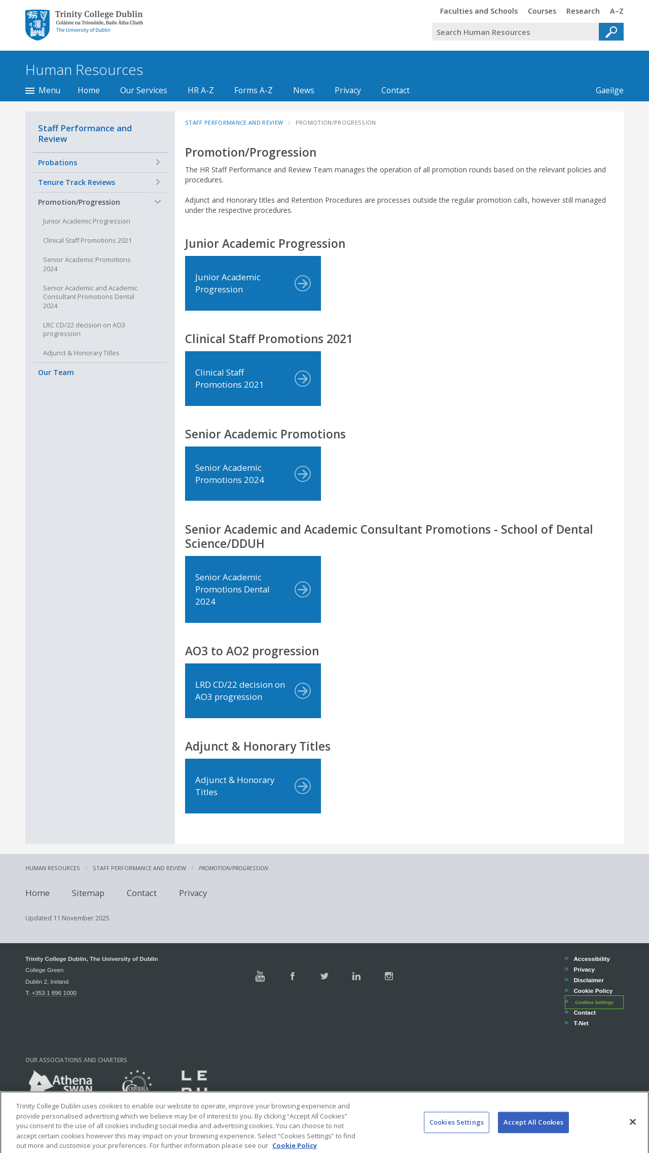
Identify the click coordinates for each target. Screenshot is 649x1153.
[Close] (633, 1133)
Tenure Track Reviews (76, 182)
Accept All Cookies (533, 1132)
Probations (57, 162)
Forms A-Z (253, 90)
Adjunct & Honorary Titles (81, 353)
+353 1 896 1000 (53, 992)
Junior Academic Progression (86, 221)
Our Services (143, 90)
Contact (395, 90)
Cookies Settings (594, 1002)
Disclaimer (588, 980)
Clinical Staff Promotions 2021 (87, 240)
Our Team (56, 372)
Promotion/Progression (79, 202)
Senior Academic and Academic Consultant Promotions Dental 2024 (90, 297)
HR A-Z (201, 90)
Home (89, 90)
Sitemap (88, 892)
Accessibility (591, 958)
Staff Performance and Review (85, 133)
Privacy (348, 90)
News (303, 90)
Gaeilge (605, 90)
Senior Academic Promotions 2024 (87, 264)
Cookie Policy (592, 990)
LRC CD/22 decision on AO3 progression (84, 330)
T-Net (580, 1023)
